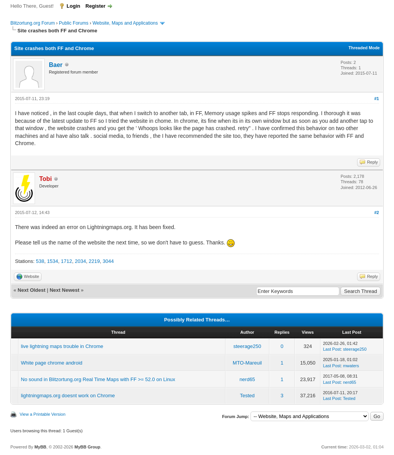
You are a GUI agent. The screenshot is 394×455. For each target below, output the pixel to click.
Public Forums (73, 23)
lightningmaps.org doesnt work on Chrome (68, 395)
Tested (247, 395)
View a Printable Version (42, 414)
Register (95, 6)
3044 (108, 261)
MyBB (40, 447)
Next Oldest (31, 290)
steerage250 (247, 346)
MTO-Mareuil (247, 363)
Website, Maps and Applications (125, 23)
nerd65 (247, 379)
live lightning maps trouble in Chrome (62, 346)
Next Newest (64, 290)
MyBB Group (87, 447)
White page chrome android (51, 363)
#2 (376, 212)
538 (40, 261)
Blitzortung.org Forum (32, 23)
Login (73, 6)
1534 (52, 261)
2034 (80, 261)
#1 (376, 98)
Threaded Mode (364, 47)
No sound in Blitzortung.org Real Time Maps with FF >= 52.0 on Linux (98, 379)
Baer (56, 65)
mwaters (351, 365)
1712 (66, 261)
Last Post (332, 349)
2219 (94, 261)
